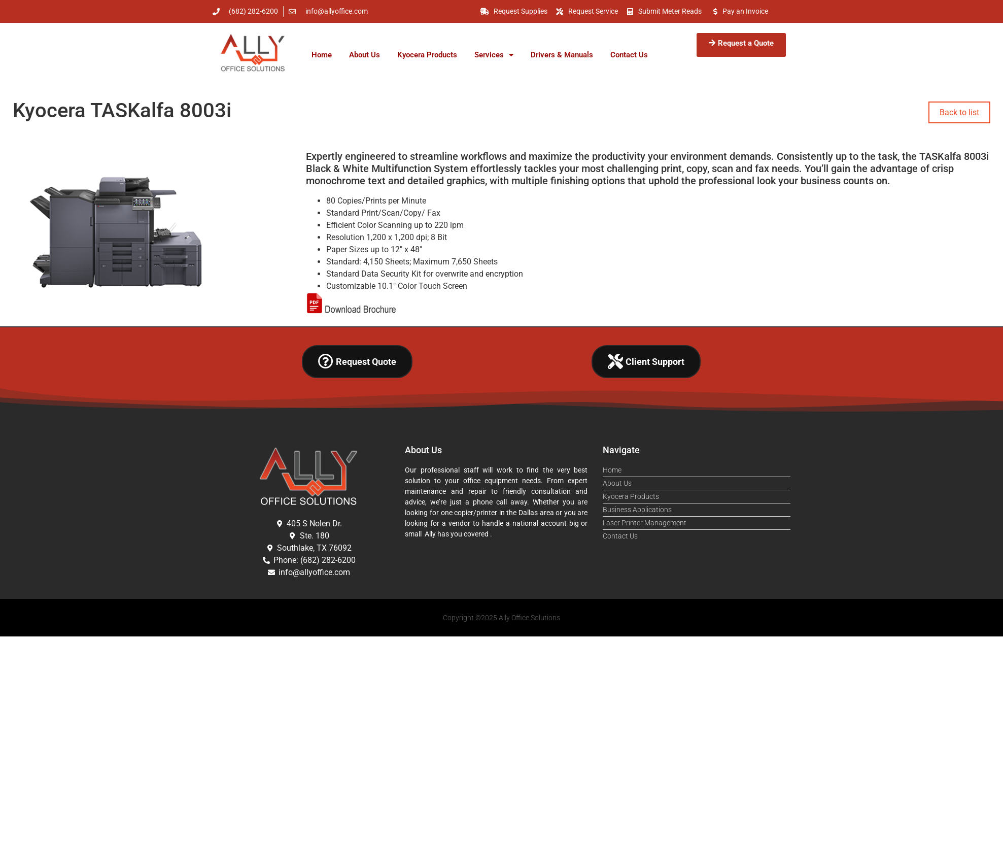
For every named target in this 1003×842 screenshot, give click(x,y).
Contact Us (629, 54)
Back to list (959, 112)
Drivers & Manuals (562, 54)
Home (322, 54)
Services (493, 55)
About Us (364, 54)
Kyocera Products (427, 54)
